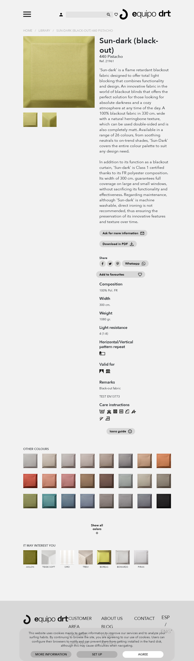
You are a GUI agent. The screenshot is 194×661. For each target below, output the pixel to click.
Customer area (80, 623)
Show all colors (97, 529)
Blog (107, 627)
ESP (166, 617)
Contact (144, 618)
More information (51, 654)
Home (27, 31)
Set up (97, 654)
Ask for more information (123, 233)
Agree (143, 654)
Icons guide (121, 431)
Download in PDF (118, 244)
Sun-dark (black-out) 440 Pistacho (84, 31)
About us (112, 618)
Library (44, 31)
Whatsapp (135, 264)
